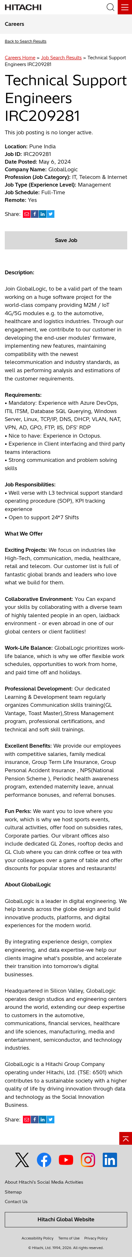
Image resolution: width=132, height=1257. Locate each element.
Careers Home (20, 58)
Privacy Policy (96, 1238)
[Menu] (125, 7)
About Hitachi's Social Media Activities (44, 1182)
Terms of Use (69, 1238)
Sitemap (13, 1191)
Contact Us (16, 1201)
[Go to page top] (125, 1138)
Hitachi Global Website (66, 1219)
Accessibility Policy (37, 1238)
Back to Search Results (25, 41)
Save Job (66, 240)
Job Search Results (61, 58)
